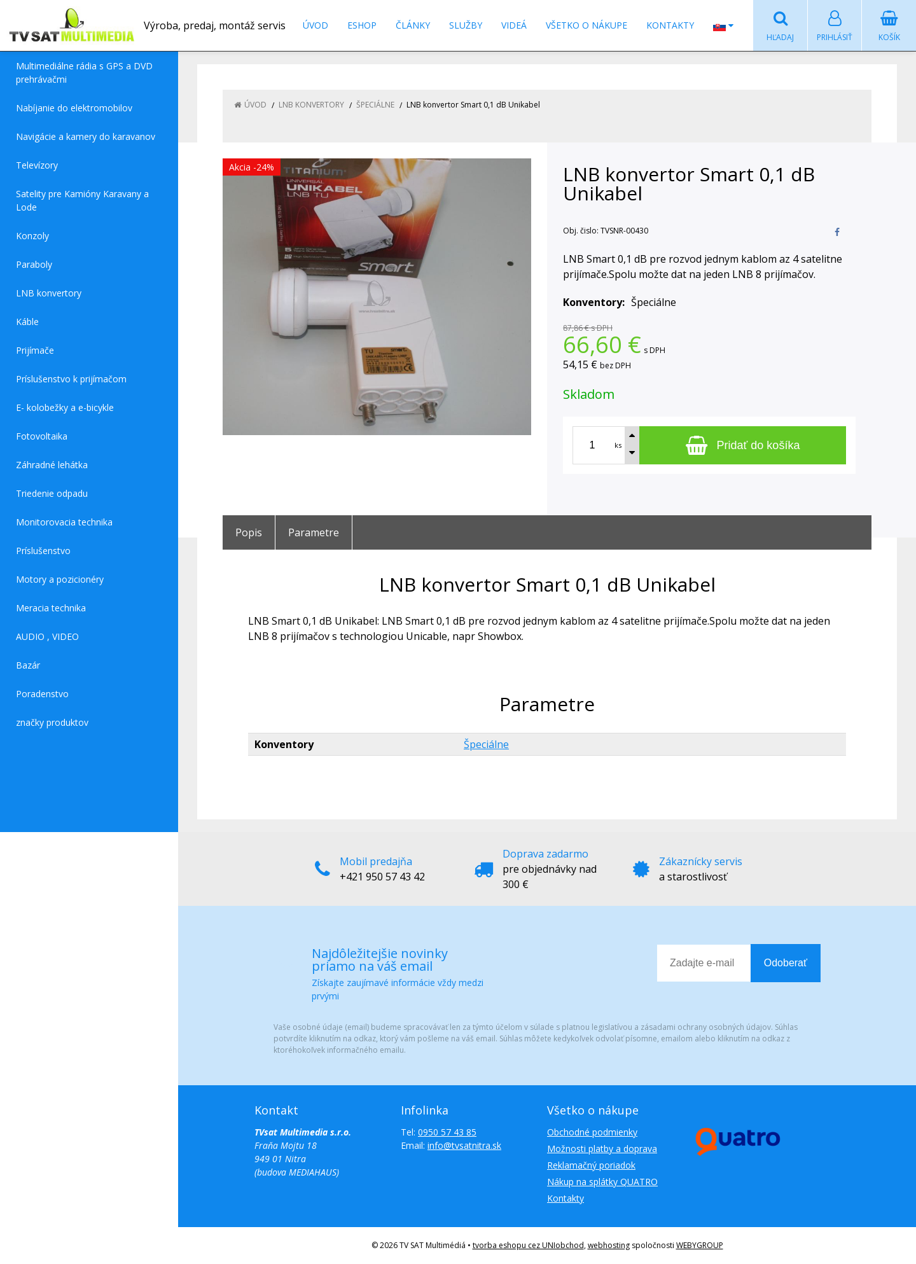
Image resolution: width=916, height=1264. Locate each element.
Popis (248, 532)
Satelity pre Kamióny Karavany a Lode (82, 200)
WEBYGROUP (699, 1245)
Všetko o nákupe (586, 25)
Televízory (37, 165)
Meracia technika (51, 608)
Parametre (313, 532)
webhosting (609, 1245)
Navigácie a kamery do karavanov (85, 136)
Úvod (315, 25)
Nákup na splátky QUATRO (602, 1182)
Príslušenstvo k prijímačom (71, 379)
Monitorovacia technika (64, 522)
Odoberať (785, 962)
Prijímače (35, 350)
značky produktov (52, 722)
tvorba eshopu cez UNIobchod (528, 1245)
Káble (27, 322)
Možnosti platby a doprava (602, 1148)
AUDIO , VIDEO (47, 636)
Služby (465, 25)
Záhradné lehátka (52, 465)
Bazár (28, 665)
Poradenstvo (42, 694)
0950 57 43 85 (447, 1132)
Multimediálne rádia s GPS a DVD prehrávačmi (84, 72)
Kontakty (670, 25)
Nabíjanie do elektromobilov (74, 108)
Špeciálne (486, 744)
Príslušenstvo (43, 551)
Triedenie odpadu (52, 493)
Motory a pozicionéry (60, 579)
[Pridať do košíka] (742, 445)
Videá (514, 25)
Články (413, 25)
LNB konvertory (48, 293)
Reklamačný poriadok (591, 1165)
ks (617, 445)
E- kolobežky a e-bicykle (65, 407)
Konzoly (32, 236)
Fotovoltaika (41, 436)
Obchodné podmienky (592, 1132)
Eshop (362, 25)
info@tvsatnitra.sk (464, 1145)
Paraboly (34, 264)
